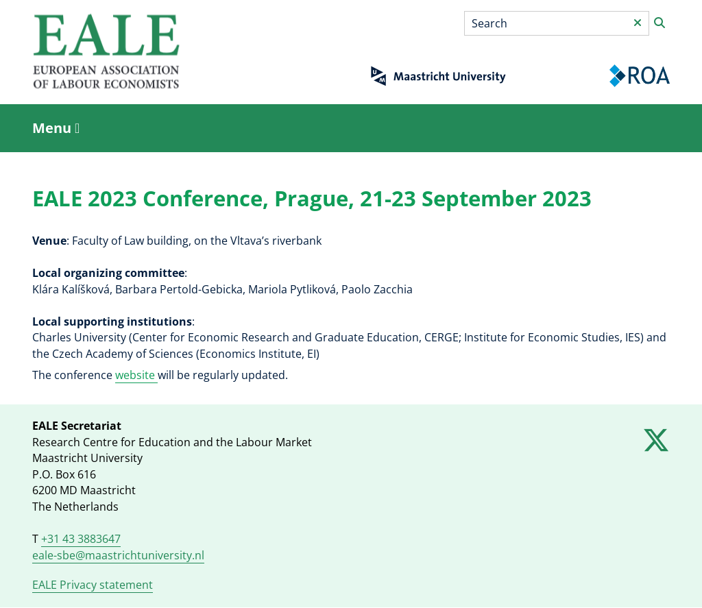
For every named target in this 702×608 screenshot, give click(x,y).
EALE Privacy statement (92, 584)
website (136, 374)
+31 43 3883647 (81, 538)
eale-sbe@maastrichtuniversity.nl (118, 555)
